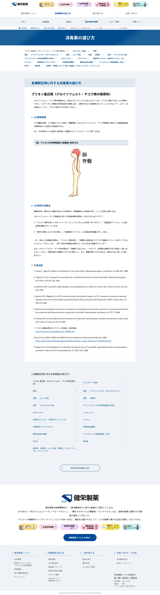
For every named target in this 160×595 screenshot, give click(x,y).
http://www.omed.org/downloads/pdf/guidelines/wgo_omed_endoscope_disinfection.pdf (73, 340)
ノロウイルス (82, 58)
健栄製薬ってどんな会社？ (80, 537)
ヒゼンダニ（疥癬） (80, 51)
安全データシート (124, 563)
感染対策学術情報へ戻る (80, 468)
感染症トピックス (55, 567)
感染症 (68, 21)
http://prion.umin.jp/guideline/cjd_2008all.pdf (55, 331)
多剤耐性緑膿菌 (68, 62)
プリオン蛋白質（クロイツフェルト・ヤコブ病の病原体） (45, 51)
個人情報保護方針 (21, 573)
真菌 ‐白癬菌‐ (95, 54)
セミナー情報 (114, 21)
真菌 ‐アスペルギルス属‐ (118, 54)
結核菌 (37, 65)
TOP (23, 21)
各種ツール (137, 21)
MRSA (26, 65)
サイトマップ (19, 577)
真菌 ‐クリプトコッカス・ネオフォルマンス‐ (42, 54)
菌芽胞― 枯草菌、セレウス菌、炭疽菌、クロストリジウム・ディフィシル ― (74, 65)
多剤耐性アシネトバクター (46, 62)
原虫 (95, 51)
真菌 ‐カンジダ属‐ (74, 54)
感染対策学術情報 (91, 21)
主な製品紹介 (53, 563)
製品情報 (46, 21)
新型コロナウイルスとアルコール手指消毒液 (23, 564)
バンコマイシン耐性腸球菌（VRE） (112, 62)
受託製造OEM (122, 559)
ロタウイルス (66, 58)
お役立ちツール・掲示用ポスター (55, 579)
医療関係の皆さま (56, 552)
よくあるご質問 (89, 567)
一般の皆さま (88, 552)
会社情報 (17, 559)
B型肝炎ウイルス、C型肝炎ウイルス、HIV (108, 58)
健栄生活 (86, 563)
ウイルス (27, 62)
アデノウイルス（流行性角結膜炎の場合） (39, 58)
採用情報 (17, 569)
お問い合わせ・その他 (127, 552)
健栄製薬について (22, 552)
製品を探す (87, 559)
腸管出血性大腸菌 (86, 62)
